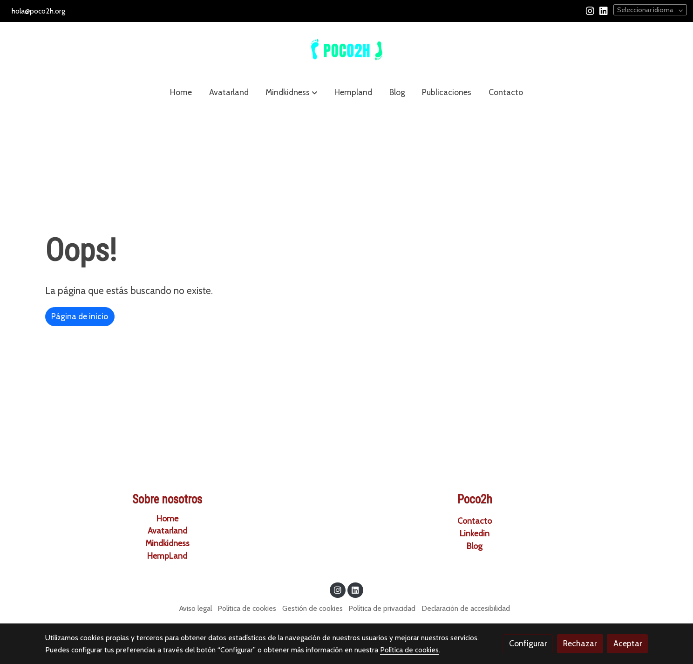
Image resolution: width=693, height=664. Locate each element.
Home (167, 518)
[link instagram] (590, 10)
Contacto (474, 521)
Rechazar (580, 643)
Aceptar (627, 643)
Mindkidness (167, 543)
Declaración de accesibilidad (465, 608)
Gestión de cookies (312, 608)
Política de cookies (246, 608)
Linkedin (474, 533)
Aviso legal (195, 608)
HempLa (167, 556)
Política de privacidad (381, 608)
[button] (291, 92)
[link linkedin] (603, 10)
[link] (347, 50)
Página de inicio (79, 316)
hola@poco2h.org (38, 11)
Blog (474, 546)
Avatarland (167, 530)
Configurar (528, 643)
